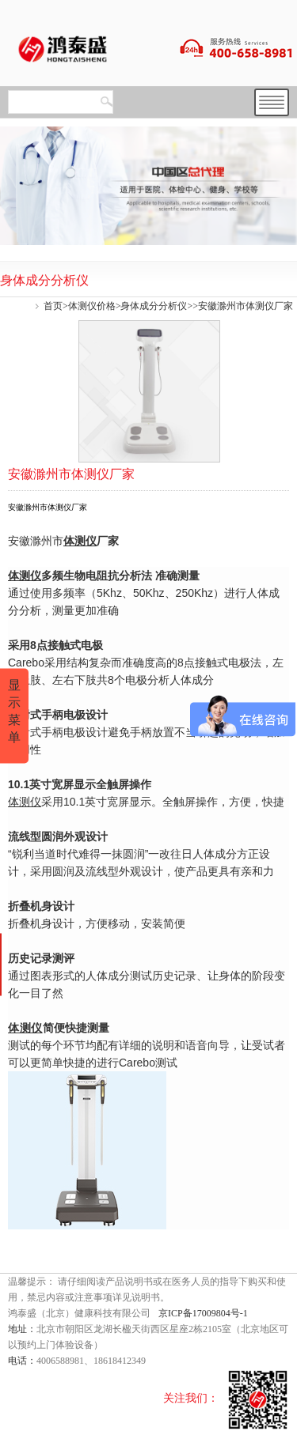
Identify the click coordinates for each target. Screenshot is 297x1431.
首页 (53, 305)
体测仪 (80, 540)
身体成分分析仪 (153, 305)
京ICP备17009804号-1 (203, 1313)
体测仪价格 (92, 305)
